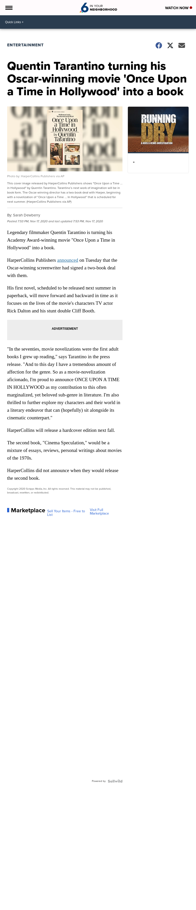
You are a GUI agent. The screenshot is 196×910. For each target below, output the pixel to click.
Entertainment (25, 45)
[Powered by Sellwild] (115, 781)
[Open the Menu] (8, 7)
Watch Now (178, 8)
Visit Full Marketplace (99, 511)
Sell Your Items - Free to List (66, 513)
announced (67, 260)
